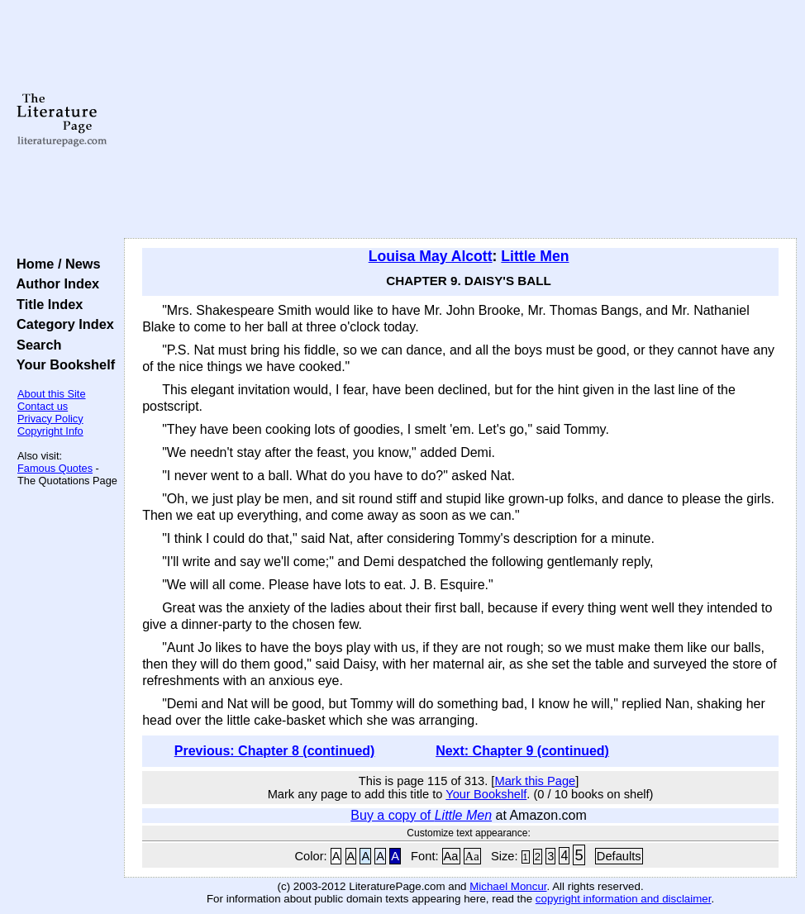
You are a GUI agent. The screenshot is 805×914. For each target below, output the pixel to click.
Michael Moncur (507, 886)
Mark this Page (534, 781)
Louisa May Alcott (431, 256)
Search (35, 344)
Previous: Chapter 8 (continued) (274, 751)
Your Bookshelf (62, 364)
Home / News (55, 263)
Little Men (535, 256)
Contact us (42, 406)
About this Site (51, 394)
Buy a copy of (421, 815)
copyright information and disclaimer (624, 899)
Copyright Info (50, 431)
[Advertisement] (460, 120)
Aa (451, 856)
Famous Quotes (55, 468)
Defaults (619, 856)
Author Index (54, 283)
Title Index (46, 304)
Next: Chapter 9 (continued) (522, 751)
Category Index (61, 324)
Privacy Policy (50, 418)
